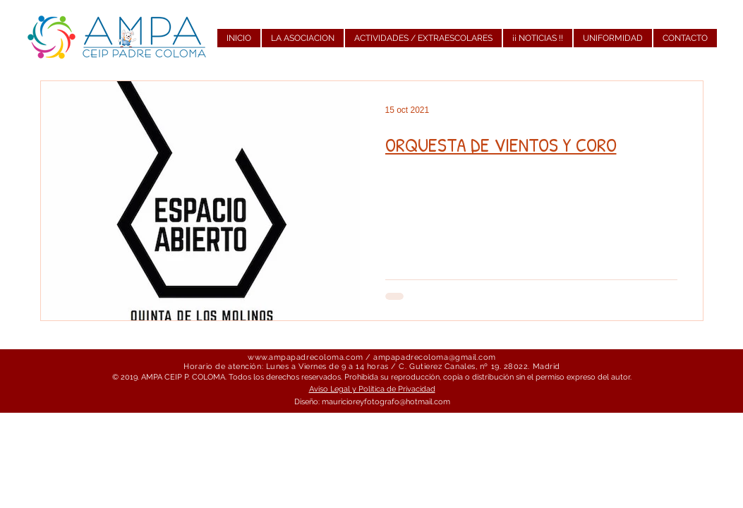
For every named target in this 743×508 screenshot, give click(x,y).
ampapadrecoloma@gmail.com (434, 357)
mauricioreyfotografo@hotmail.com (386, 401)
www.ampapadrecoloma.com (305, 357)
